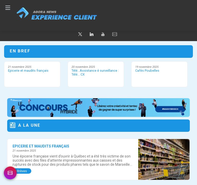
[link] (10, 172)
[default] (114, 34)
